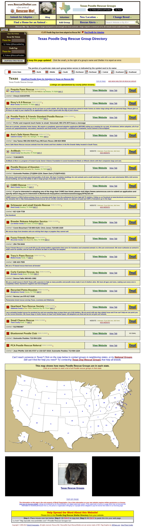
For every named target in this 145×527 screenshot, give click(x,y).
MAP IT (60, 91)
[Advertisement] (72, 48)
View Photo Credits (127, 525)
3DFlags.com (116, 525)
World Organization (33, 525)
